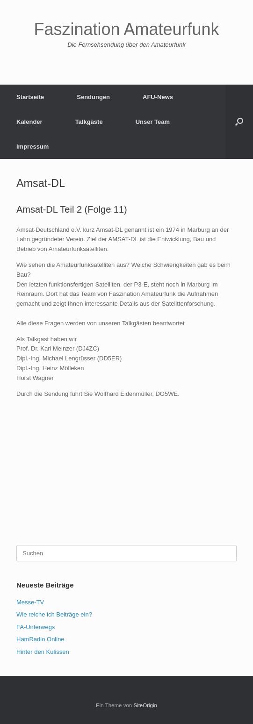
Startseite (30, 96)
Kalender (29, 121)
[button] (239, 122)
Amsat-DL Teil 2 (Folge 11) (71, 209)
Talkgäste (89, 121)
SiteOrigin (145, 705)
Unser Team (153, 121)
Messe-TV (30, 602)
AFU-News (158, 96)
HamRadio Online (40, 639)
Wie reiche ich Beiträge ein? (54, 614)
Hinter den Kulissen (42, 651)
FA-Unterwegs (35, 627)
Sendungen (93, 96)
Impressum (32, 146)
